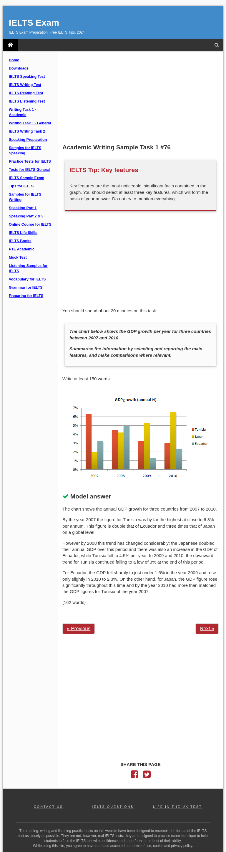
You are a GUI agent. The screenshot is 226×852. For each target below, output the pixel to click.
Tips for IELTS (21, 186)
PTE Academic (21, 249)
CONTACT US (48, 806)
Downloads (19, 68)
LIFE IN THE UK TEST (177, 806)
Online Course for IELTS (30, 224)
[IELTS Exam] (10, 45)
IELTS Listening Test (27, 101)
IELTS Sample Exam (26, 178)
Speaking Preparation (28, 140)
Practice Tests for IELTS (30, 161)
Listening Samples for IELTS (28, 268)
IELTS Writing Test (25, 85)
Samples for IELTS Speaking (25, 150)
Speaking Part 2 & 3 (26, 216)
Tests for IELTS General (29, 170)
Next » (207, 628)
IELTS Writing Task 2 (27, 131)
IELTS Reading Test (26, 93)
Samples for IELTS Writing (25, 197)
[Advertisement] (140, 98)
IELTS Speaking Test (27, 77)
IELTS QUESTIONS (113, 806)
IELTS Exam (34, 22)
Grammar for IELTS (26, 287)
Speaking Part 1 (23, 208)
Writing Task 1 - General (30, 123)
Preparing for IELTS (26, 296)
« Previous (78, 628)
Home (14, 60)
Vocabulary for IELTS (27, 279)
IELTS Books (20, 241)
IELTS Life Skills (23, 233)
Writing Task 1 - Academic (22, 112)
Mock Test (18, 257)
